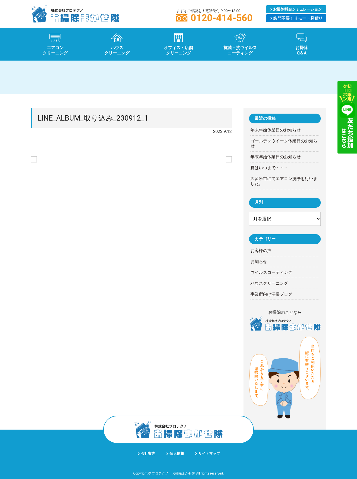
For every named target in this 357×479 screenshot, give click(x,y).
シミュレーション (297, 9)
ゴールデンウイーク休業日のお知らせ (283, 143)
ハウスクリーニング (269, 283)
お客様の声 (260, 250)
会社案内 (148, 453)
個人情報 (177, 453)
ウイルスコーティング (271, 272)
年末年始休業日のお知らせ (275, 130)
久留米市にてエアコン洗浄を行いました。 (283, 181)
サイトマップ (209, 453)
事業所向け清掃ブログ (271, 294)
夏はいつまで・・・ (269, 167)
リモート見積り (298, 18)
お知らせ (258, 261)
